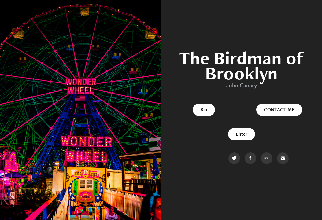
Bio (203, 109)
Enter (241, 134)
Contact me (279, 109)
